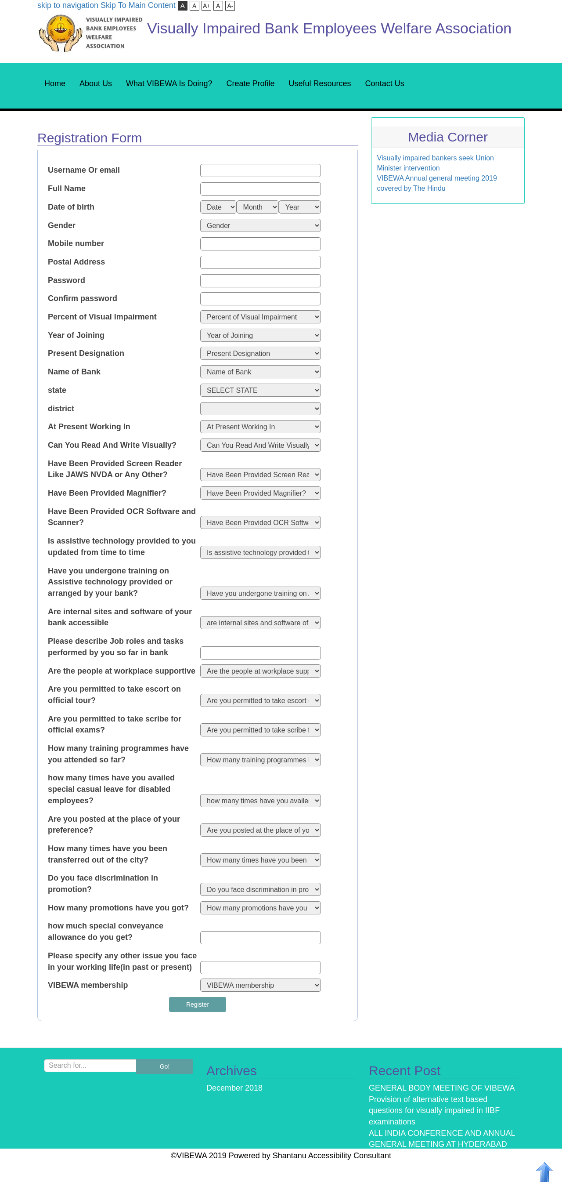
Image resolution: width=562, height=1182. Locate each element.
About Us (95, 83)
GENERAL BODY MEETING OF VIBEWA (442, 1088)
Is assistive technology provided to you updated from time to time (122, 547)
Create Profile (250, 83)
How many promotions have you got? (118, 907)
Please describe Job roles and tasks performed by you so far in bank (116, 647)
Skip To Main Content (138, 5)
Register (197, 1004)
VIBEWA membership (88, 985)
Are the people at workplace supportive (121, 671)
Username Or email (84, 170)
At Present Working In (89, 426)
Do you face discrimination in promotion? (103, 884)
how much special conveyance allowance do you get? (105, 931)
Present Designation (86, 353)
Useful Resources (320, 83)
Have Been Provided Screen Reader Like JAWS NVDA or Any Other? (115, 469)
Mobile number (76, 243)
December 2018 (234, 1088)
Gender (62, 225)
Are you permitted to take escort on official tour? (114, 695)
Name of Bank (74, 371)
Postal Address (76, 261)
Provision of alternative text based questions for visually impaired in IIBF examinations (434, 1110)
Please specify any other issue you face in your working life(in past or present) (122, 961)
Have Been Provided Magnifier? (107, 493)
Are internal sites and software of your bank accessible (120, 617)
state (57, 390)
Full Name (67, 188)
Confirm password (82, 298)
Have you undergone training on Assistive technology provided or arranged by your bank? (110, 582)
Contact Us (384, 83)
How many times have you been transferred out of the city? (107, 854)
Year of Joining (76, 335)
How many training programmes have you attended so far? (118, 754)
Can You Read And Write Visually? (112, 445)
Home (54, 83)
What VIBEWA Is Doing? (169, 83)
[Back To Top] (544, 1171)
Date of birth (71, 207)
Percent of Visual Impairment (102, 316)
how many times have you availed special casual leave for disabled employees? (111, 789)
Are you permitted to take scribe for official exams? (114, 724)
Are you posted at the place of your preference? (114, 825)
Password (66, 280)
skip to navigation (67, 5)
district (61, 408)
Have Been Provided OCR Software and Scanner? (122, 517)
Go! (165, 1066)
